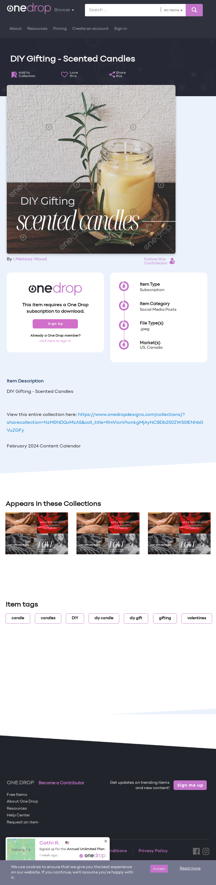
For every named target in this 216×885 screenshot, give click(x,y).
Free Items (17, 795)
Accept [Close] (159, 868)
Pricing (60, 29)
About (16, 29)
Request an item (23, 822)
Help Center (18, 815)
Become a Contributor (61, 783)
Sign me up (190, 785)
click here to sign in (55, 341)
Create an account (90, 29)
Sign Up (55, 324)
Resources (37, 29)
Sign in (120, 29)
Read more (190, 868)
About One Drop (22, 801)
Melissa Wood (31, 259)
